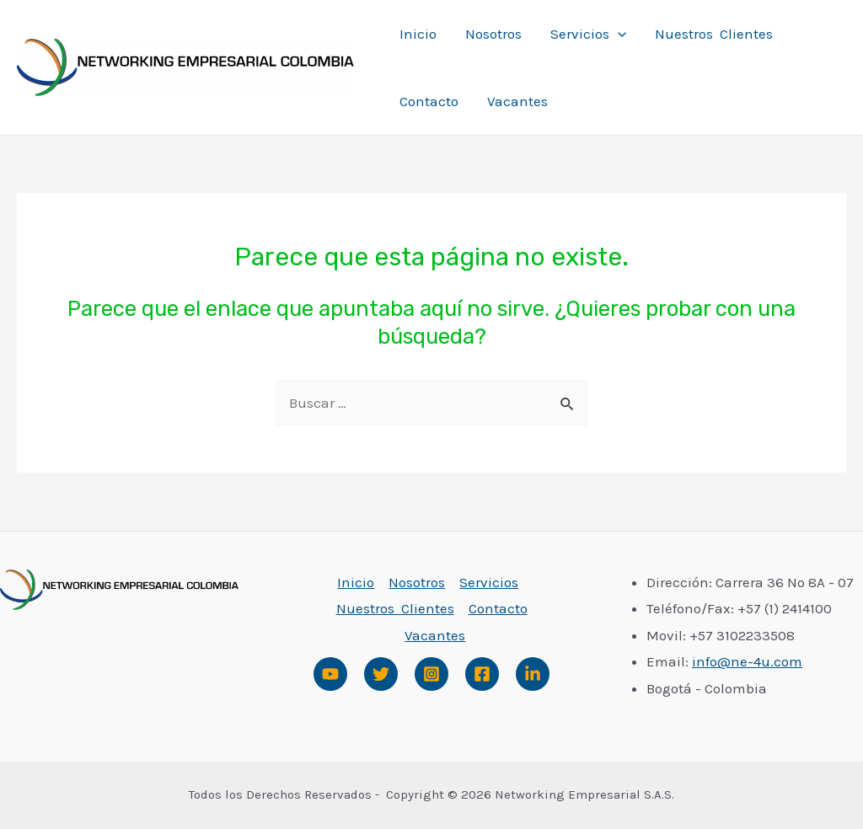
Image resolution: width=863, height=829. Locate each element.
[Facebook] (482, 674)
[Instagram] (431, 674)
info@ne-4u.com (747, 661)
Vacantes (517, 101)
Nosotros (493, 33)
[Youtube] (330, 674)
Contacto (428, 101)
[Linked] (532, 674)
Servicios (588, 33)
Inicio (418, 33)
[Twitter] (381, 674)
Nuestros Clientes (714, 33)
